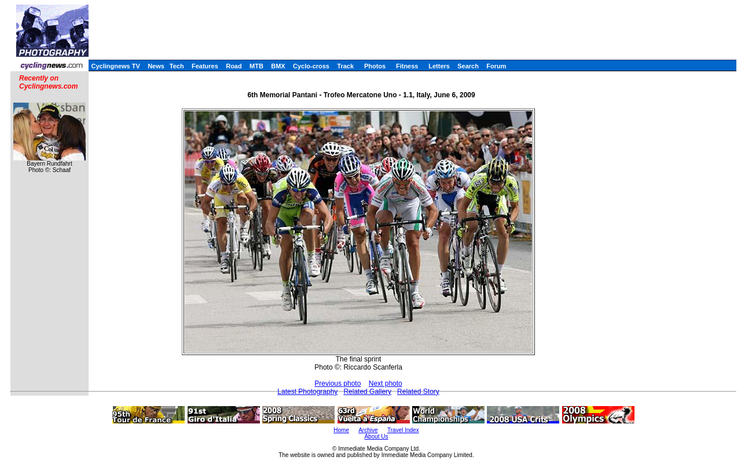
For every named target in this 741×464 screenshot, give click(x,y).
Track (345, 66)
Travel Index (403, 430)
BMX (278, 66)
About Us (376, 436)
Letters (439, 66)
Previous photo (337, 383)
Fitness (407, 66)
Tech (177, 66)
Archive (367, 430)
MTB (256, 66)
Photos (375, 66)
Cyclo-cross (311, 66)
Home (341, 430)
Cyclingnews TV (115, 66)
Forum (496, 66)
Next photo (385, 383)
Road (234, 66)
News (156, 66)
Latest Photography (307, 392)
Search (468, 66)
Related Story (418, 392)
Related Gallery (367, 392)
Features (205, 66)
